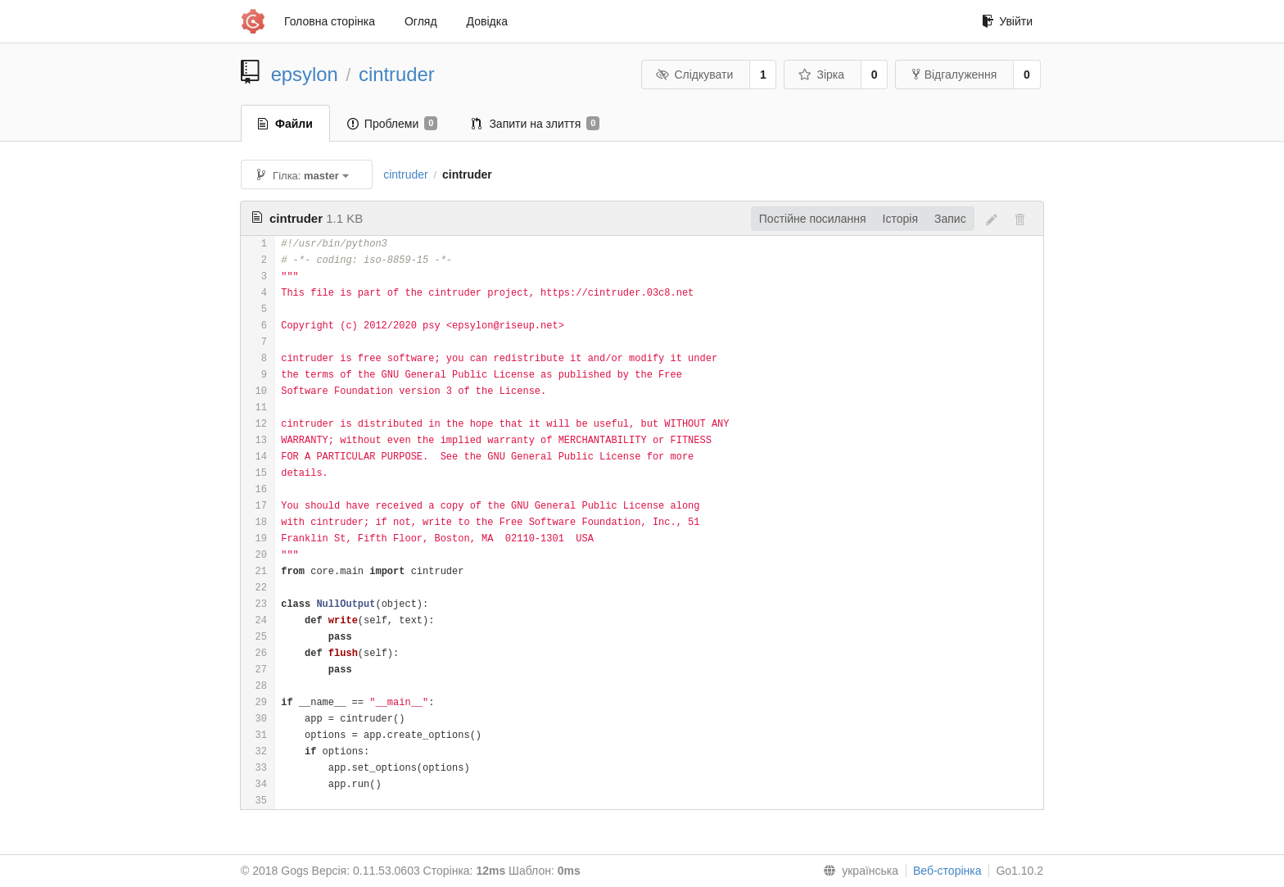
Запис (950, 218)
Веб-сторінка (947, 870)
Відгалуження (954, 74)
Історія (900, 218)
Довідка (487, 21)
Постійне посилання (812, 218)
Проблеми (392, 123)
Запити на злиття (535, 123)
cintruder (397, 74)
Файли (285, 123)
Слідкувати (694, 74)
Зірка (821, 74)
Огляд (421, 21)
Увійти (1007, 21)
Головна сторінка (329, 21)
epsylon (304, 74)
